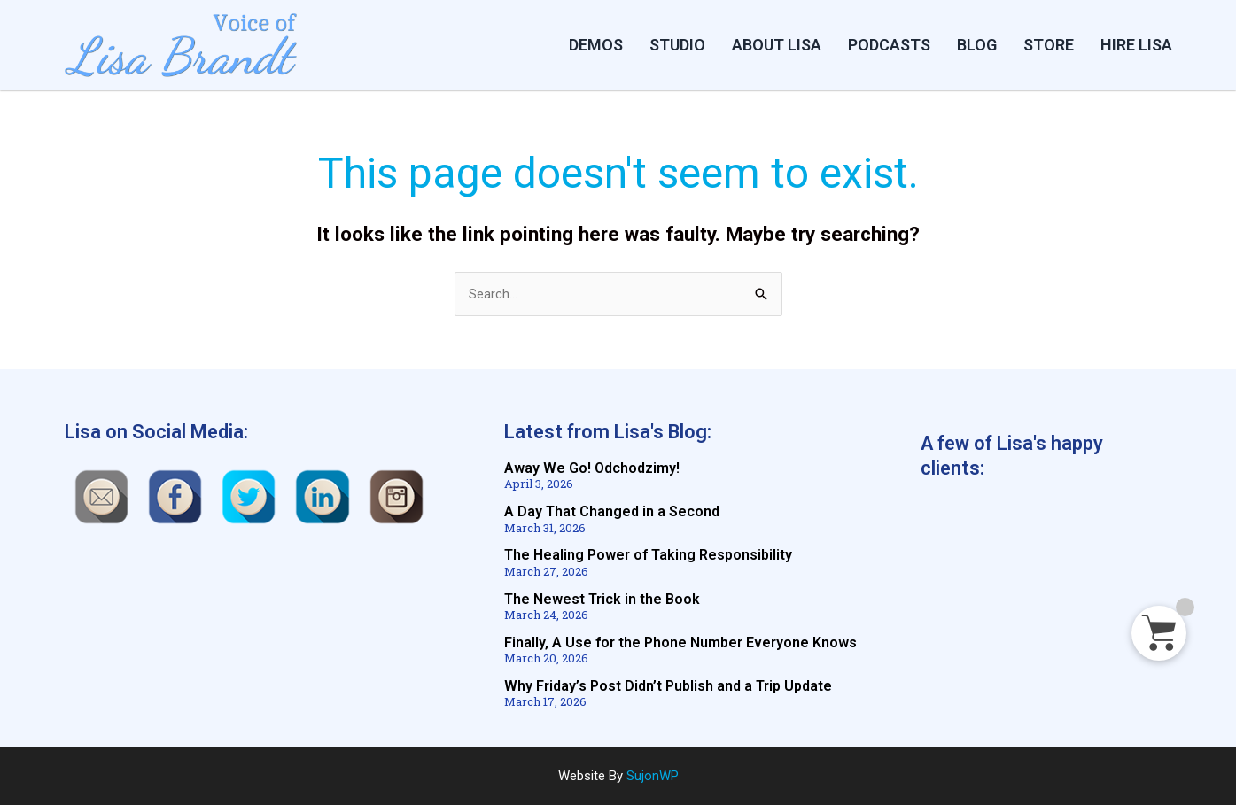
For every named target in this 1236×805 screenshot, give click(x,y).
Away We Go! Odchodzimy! (592, 469)
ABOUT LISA (776, 44)
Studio (677, 44)
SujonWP (652, 776)
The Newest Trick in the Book (602, 599)
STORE (1048, 44)
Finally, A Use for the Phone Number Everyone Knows (680, 642)
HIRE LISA (1136, 44)
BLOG (977, 44)
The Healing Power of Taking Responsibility (648, 555)
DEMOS (596, 44)
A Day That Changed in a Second (611, 512)
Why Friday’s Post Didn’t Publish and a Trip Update (668, 685)
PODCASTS (889, 44)
